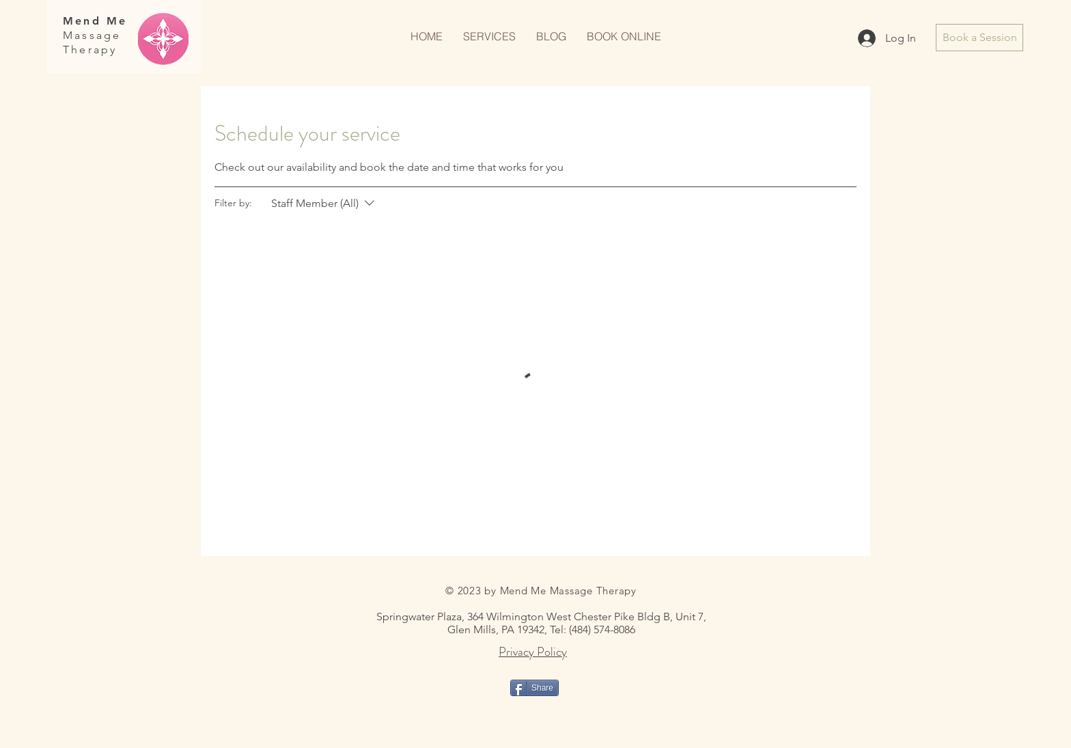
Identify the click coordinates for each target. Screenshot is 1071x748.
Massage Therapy (92, 42)
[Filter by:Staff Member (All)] (324, 203)
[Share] (534, 688)
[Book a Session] (979, 37)
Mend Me (95, 20)
